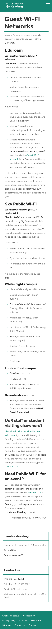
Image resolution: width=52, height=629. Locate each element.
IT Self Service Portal (14, 579)
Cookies (23, 621)
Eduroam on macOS (13, 555)
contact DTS (11, 466)
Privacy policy (9, 621)
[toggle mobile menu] (48, 4)
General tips (10, 550)
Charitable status (10, 616)
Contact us (19, 625)
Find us (32, 625)
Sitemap (6, 625)
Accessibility (29, 616)
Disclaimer (36, 621)
